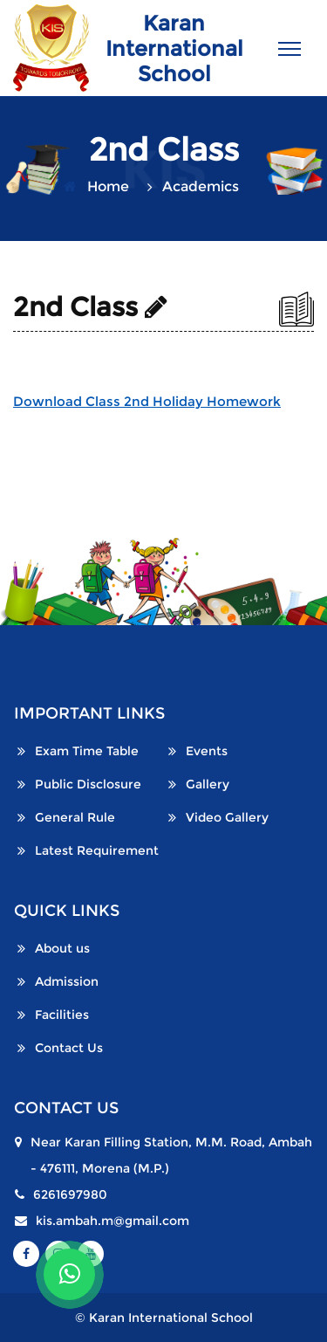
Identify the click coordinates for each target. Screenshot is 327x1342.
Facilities (62, 1014)
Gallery (207, 784)
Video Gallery (227, 817)
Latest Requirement (97, 850)
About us (62, 948)
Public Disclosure (88, 784)
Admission (67, 981)
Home (108, 186)
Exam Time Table (87, 751)
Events (207, 751)
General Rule (75, 817)
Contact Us (69, 1048)
